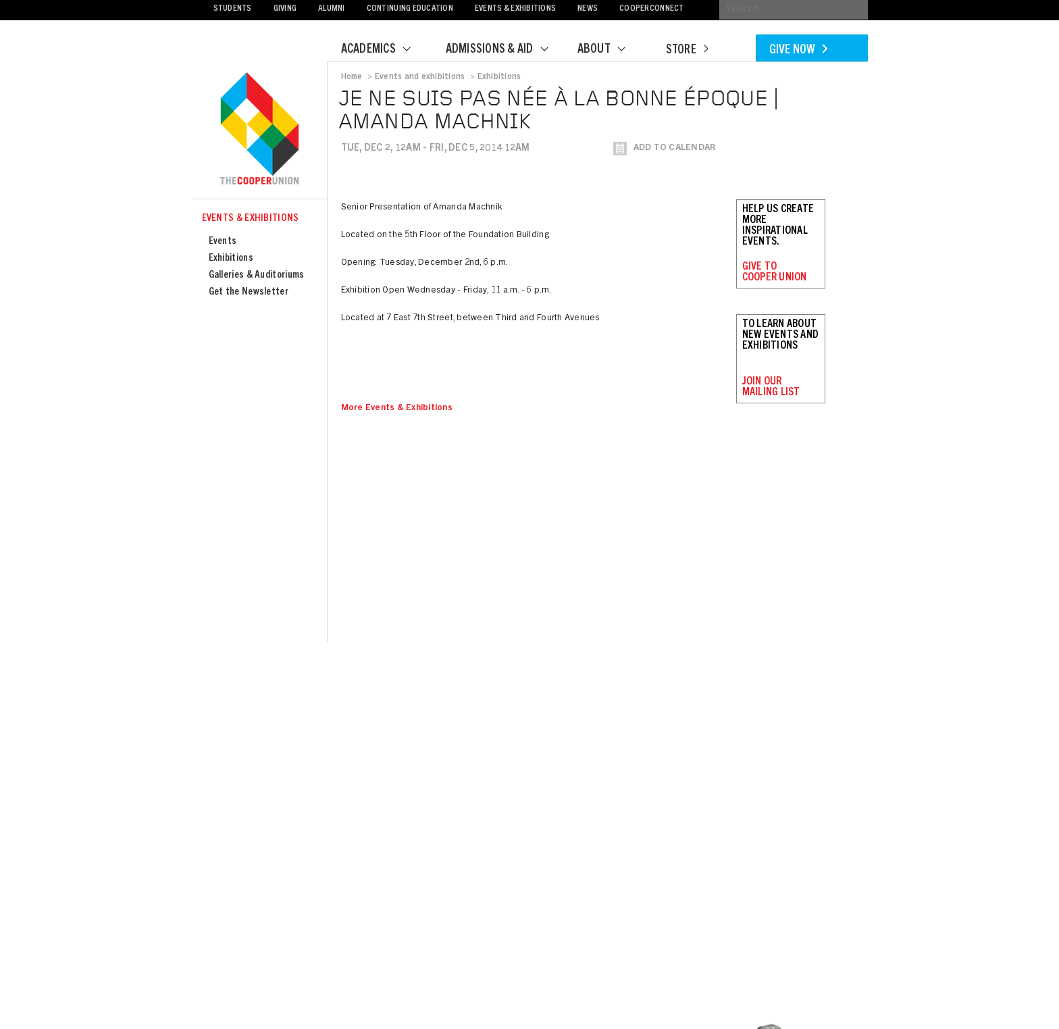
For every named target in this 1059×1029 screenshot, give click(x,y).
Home (352, 77)
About (609, 50)
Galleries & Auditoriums (257, 275)
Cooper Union (259, 129)
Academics (384, 50)
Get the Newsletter (248, 292)
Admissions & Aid (505, 50)
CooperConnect (651, 9)
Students (232, 9)
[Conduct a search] (793, 10)
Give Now (798, 51)
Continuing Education (410, 9)
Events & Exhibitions (515, 9)
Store (687, 51)
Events (223, 241)
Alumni (331, 9)
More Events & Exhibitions (397, 408)
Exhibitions (231, 258)
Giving (285, 9)
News (587, 9)
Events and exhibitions (420, 77)
